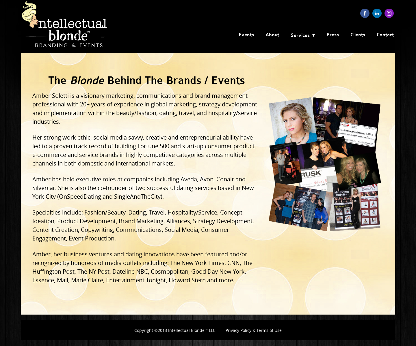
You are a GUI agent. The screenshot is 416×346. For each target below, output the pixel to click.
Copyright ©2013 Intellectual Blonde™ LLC (175, 330)
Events (246, 35)
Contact (385, 35)
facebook (364, 13)
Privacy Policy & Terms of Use (254, 330)
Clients (357, 35)
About (272, 35)
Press (332, 35)
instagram (389, 13)
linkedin (377, 13)
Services (300, 35)
